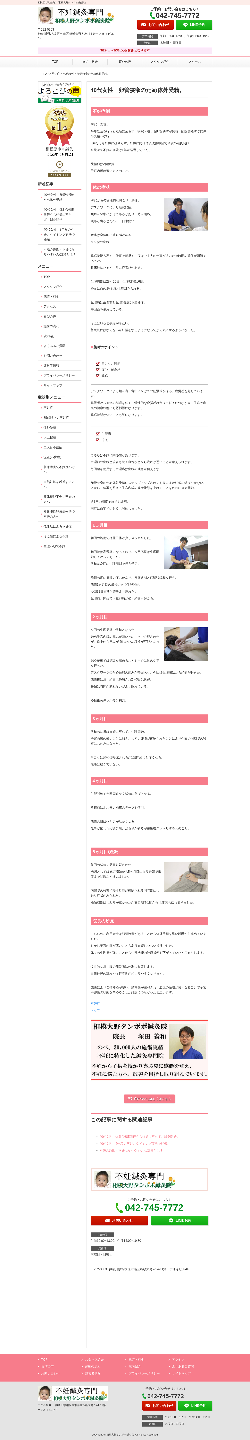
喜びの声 (125, 61)
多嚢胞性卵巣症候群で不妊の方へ (59, 514)
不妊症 (56, 73)
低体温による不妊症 (58, 526)
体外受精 (50, 427)
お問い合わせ (53, 355)
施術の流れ (51, 326)
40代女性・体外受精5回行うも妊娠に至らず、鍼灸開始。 (140, 1136)
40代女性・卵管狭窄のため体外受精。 (59, 197)
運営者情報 (51, 365)
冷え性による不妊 (56, 536)
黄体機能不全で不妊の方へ (59, 499)
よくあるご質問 (54, 345)
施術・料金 (90, 61)
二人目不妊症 (53, 447)
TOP (55, 61)
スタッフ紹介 (160, 61)
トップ (95, 1010)
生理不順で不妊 (54, 546)
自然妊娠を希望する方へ (59, 484)
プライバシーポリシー (59, 375)
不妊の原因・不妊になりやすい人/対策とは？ (131, 1150)
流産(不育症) (52, 457)
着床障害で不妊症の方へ (59, 469)
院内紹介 (50, 336)
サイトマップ (53, 385)
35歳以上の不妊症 (56, 417)
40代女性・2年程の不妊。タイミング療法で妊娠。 (135, 1143)
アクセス (194, 61)
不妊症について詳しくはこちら (149, 1099)
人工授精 (50, 437)
